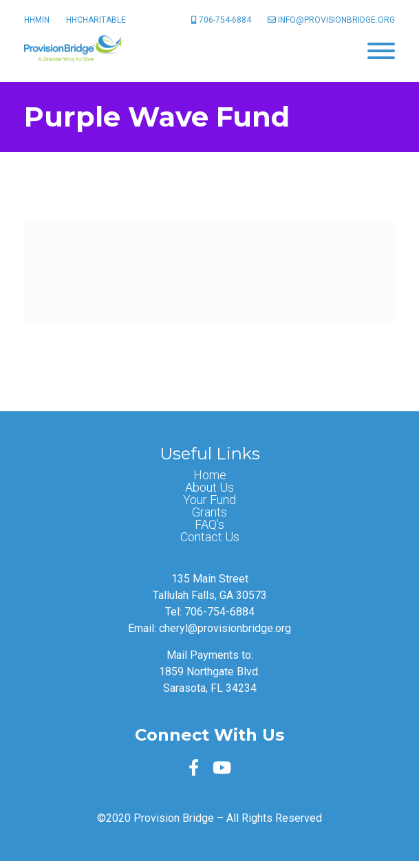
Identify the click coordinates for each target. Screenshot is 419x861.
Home (209, 475)
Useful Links (210, 454)
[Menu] (381, 50)
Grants (209, 512)
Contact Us (209, 537)
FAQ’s (209, 525)
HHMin (37, 20)
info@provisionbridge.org (331, 20)
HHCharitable (96, 20)
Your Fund (209, 500)
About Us (209, 487)
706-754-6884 (221, 20)
